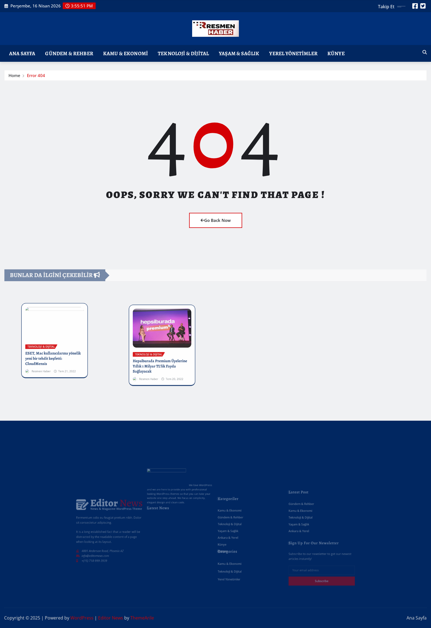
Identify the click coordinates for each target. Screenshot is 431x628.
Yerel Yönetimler (293, 53)
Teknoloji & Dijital (183, 53)
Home (14, 76)
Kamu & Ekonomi (125, 53)
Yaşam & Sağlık (239, 53)
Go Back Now (216, 220)
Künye (336, 53)
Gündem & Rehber (69, 53)
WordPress (81, 618)
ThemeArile (142, 618)
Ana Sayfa (22, 53)
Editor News (110, 618)
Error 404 (36, 76)
